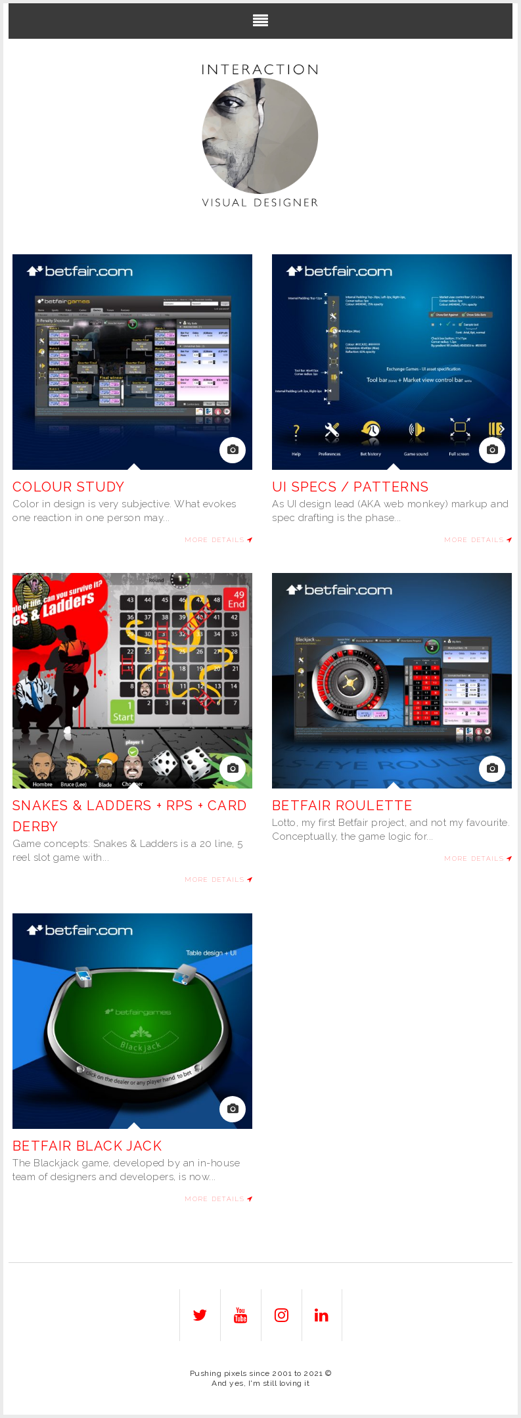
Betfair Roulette (342, 805)
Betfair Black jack (87, 1146)
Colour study (68, 487)
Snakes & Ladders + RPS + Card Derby (129, 816)
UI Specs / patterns (350, 487)
